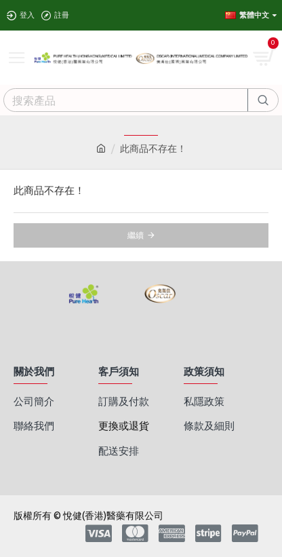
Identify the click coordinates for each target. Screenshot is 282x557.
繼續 (135, 235)
